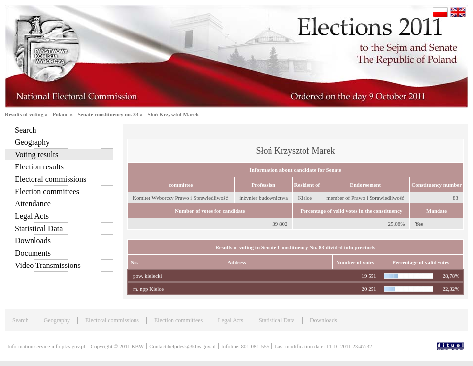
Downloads (33, 240)
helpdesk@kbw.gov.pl (192, 346)
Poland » (62, 114)
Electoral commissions (50, 179)
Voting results (36, 154)
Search (25, 130)
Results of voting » (26, 114)
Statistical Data (39, 228)
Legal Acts (32, 216)
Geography (32, 142)
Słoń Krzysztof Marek (173, 114)
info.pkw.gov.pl (68, 346)
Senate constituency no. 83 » (110, 114)
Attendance (33, 204)
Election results (39, 167)
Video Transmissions (48, 265)
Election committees (47, 191)
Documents (33, 253)
